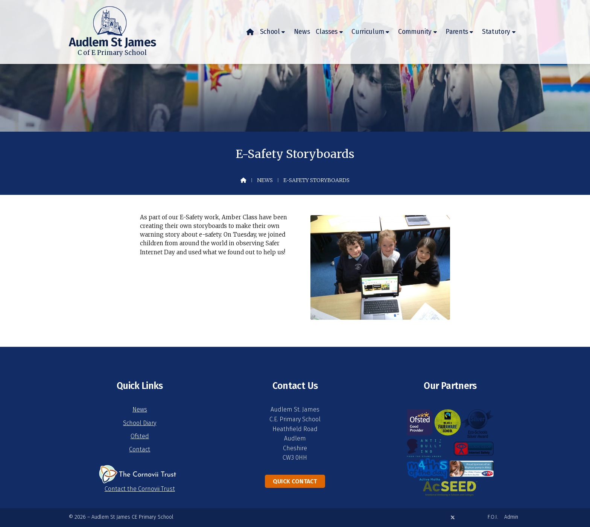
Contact (139, 449)
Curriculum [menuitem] (367, 32)
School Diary (139, 423)
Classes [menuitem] (327, 32)
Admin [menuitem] (511, 517)
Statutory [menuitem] (496, 32)
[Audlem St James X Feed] (452, 517)
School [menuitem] (270, 32)
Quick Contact (295, 481)
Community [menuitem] (415, 32)
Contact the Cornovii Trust (140, 488)
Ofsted (140, 436)
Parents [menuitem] (457, 32)
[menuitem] (250, 32)
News (265, 180)
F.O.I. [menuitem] (493, 517)
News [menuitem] (302, 32)
